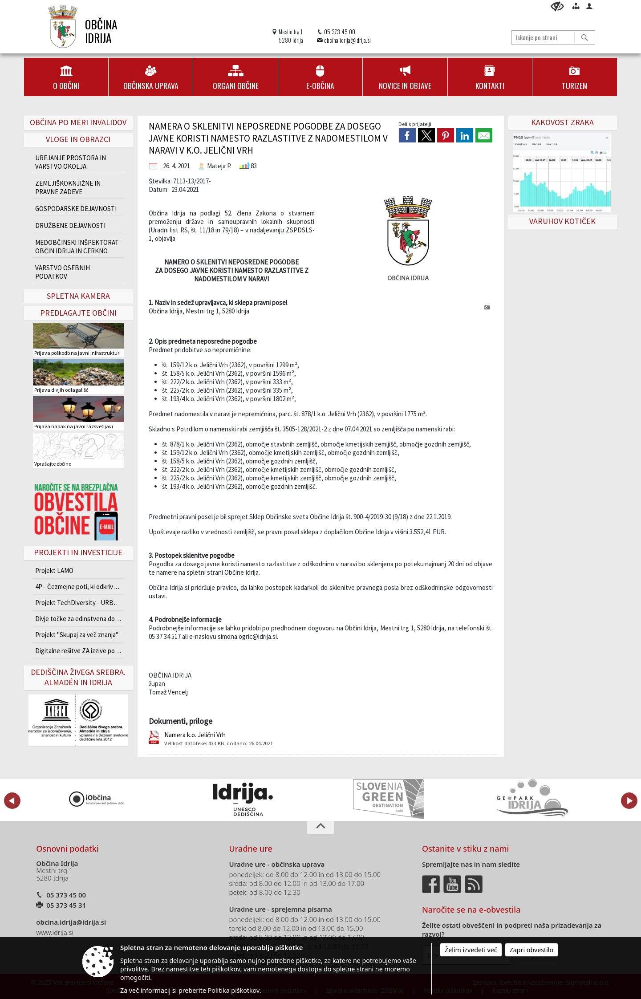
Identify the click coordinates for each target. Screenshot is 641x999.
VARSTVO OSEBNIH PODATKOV (62, 272)
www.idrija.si (54, 932)
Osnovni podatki (67, 848)
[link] (407, 135)
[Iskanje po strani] (543, 37)
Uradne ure (250, 848)
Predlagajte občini (78, 313)
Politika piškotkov (234, 990)
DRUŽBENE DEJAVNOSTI (70, 225)
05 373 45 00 (339, 32)
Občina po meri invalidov (78, 122)
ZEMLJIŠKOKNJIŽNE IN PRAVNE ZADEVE (68, 187)
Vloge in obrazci (78, 139)
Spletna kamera (78, 296)
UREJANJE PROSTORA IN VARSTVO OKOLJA (70, 162)
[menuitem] (66, 77)
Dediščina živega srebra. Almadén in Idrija (78, 677)
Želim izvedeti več (471, 950)
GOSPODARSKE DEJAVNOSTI (76, 208)
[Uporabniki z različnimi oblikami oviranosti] (557, 6)
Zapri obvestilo (532, 950)
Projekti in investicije (78, 552)
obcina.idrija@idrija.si (347, 40)
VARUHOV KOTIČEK (562, 221)
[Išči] (585, 37)
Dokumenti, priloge (180, 721)
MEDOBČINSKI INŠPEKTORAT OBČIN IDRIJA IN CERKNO (77, 246)
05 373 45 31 (66, 905)
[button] (12, 800)
